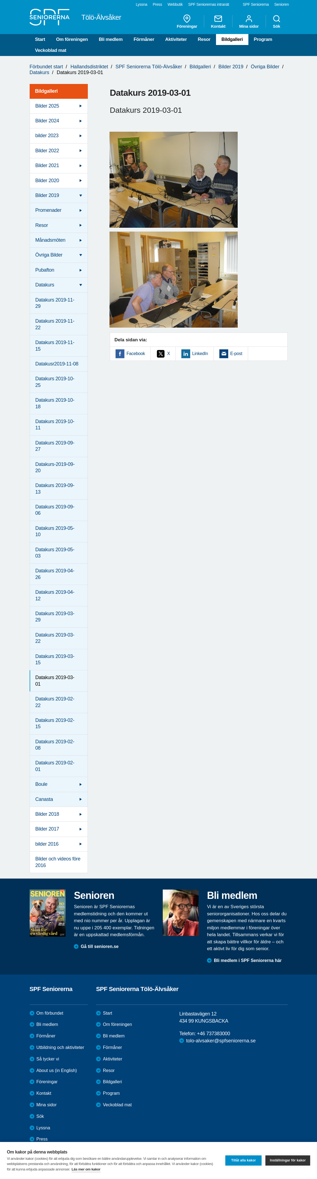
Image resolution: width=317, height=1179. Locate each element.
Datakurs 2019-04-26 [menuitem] (54, 574)
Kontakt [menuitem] (218, 21)
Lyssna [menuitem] (141, 4)
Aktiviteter (176, 39)
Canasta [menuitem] (44, 799)
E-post (236, 353)
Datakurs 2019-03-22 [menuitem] (54, 638)
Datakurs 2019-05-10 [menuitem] (54, 531)
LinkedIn (200, 353)
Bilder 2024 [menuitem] (47, 120)
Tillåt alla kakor (243, 1160)
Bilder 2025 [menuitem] (47, 106)
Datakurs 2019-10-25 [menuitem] (54, 382)
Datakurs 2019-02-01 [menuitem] (54, 766)
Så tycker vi (48, 1059)
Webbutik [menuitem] (175, 4)
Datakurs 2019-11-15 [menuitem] (54, 345)
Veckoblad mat (50, 50)
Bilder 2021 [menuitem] (47, 165)
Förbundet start (46, 66)
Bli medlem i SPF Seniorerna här (248, 960)
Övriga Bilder (265, 66)
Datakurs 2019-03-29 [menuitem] (54, 617)
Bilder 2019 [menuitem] (47, 195)
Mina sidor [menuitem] (249, 21)
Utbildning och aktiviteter (60, 1047)
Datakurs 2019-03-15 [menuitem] (54, 659)
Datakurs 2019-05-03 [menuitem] (54, 553)
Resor (204, 39)
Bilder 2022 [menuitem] (47, 150)
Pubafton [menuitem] (44, 270)
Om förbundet (50, 1013)
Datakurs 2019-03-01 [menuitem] (54, 680)
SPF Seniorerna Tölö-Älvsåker (149, 66)
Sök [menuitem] (277, 21)
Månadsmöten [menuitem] (50, 240)
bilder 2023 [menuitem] (47, 135)
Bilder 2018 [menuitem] (47, 814)
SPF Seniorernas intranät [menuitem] (208, 4)
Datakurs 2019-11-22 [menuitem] (54, 324)
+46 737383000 (213, 1033)
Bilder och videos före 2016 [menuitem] (57, 862)
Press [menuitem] (157, 4)
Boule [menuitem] (41, 784)
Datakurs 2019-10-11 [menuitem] (54, 424)
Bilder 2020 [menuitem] (47, 180)
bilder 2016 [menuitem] (47, 844)
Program (263, 39)
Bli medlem (111, 39)
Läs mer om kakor (86, 1169)
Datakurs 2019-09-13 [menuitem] (54, 488)
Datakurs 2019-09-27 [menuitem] (54, 446)
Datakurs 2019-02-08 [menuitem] (54, 745)
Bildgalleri (232, 39)
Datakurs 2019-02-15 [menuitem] (54, 723)
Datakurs (39, 72)
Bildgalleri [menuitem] (46, 91)
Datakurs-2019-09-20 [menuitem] (55, 467)
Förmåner (144, 39)
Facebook (136, 353)
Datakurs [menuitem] (44, 285)
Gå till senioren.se (100, 946)
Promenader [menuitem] (48, 210)
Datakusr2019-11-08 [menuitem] (56, 364)
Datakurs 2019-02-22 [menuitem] (54, 702)
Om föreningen (72, 39)
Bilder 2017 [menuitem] (47, 829)
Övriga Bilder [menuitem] (49, 255)
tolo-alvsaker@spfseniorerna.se (221, 1040)
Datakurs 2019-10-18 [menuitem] (54, 403)
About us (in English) (57, 1070)
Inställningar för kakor (288, 1160)
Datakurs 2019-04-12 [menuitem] (54, 595)
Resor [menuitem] (41, 225)
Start (40, 39)
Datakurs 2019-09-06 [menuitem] (54, 510)
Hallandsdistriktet (89, 66)
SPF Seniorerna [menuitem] (256, 4)
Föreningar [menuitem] (187, 21)
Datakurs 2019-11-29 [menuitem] (54, 303)
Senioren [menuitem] (281, 4)
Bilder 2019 (230, 66)
